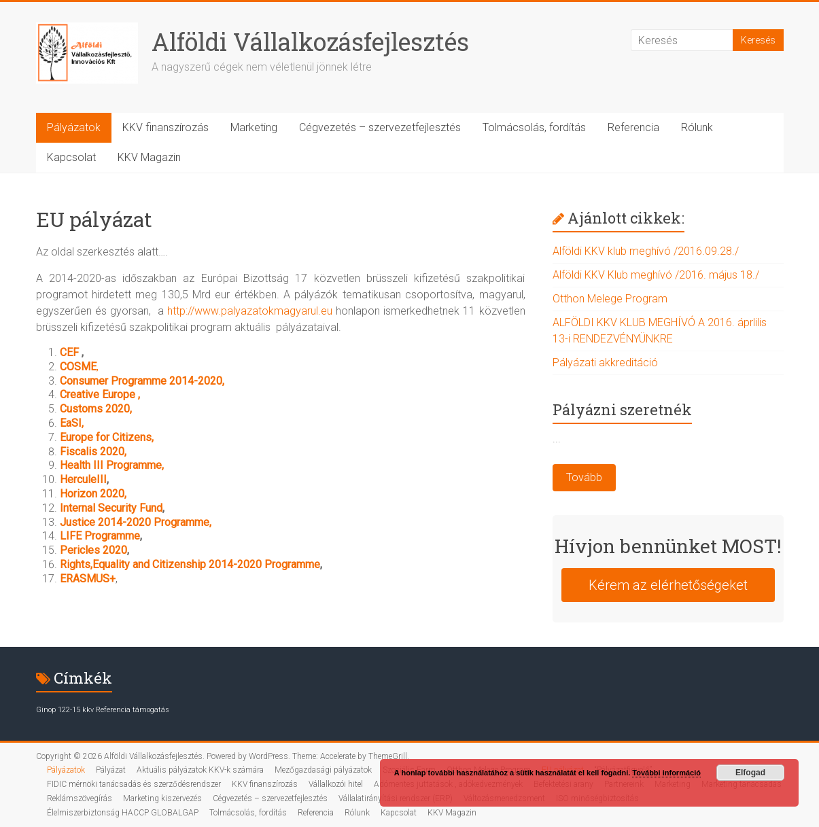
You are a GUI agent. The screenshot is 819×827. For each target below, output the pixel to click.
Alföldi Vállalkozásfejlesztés (310, 41)
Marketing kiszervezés (162, 798)
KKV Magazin (149, 157)
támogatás (151, 709)
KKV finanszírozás (165, 127)
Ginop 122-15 (58, 709)
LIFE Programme (100, 535)
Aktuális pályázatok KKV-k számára (200, 770)
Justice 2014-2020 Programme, (135, 522)
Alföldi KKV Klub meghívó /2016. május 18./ (656, 274)
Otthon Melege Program (610, 298)
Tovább (584, 477)
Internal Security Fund (111, 508)
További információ (666, 773)
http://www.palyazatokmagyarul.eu (249, 310)
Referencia (633, 127)
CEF (71, 352)
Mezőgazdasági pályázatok (323, 770)
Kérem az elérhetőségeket (668, 585)
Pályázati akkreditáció (605, 362)
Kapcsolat (71, 157)
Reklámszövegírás (79, 798)
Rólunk (697, 127)
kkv (88, 709)
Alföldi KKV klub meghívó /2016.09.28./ (646, 251)
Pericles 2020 (93, 550)
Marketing (253, 127)
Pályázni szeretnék (622, 409)
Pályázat (111, 770)
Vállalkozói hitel (336, 784)
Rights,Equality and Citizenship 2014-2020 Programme (190, 564)
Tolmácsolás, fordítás (534, 127)
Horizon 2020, (93, 493)
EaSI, (72, 423)
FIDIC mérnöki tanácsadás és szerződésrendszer (134, 784)
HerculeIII (83, 479)
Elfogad (750, 772)
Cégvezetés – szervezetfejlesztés (380, 127)
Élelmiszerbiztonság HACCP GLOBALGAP (122, 812)
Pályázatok (74, 127)
